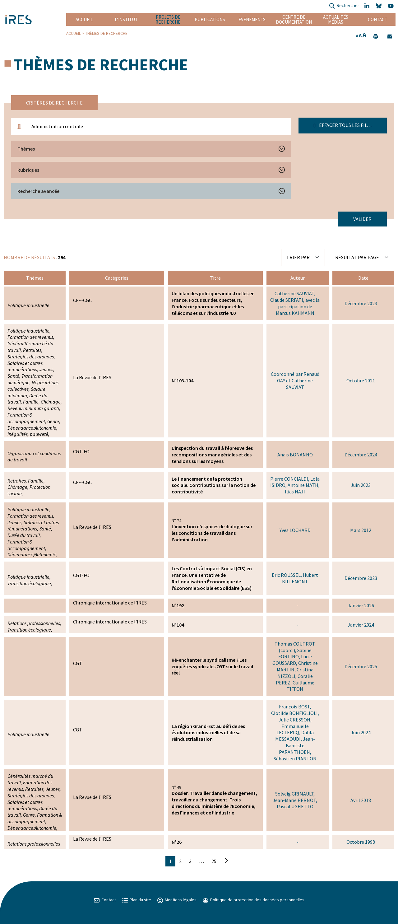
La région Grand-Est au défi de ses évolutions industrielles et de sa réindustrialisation (208, 732)
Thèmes (26, 149)
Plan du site (136, 900)
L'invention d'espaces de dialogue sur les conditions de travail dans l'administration (212, 533)
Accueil (84, 19)
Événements (252, 19)
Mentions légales (177, 900)
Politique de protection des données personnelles (253, 900)
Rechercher (344, 6)
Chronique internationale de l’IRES (110, 603)
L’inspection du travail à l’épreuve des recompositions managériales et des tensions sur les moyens (212, 454)
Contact (377, 19)
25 (213, 861)
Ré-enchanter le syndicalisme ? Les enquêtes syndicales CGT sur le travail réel (212, 666)
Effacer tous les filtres (346, 125)
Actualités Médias (335, 19)
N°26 (177, 842)
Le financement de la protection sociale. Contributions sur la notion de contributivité (214, 485)
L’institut (126, 19)
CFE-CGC (82, 300)
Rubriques (28, 170)
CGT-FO (81, 451)
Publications (210, 19)
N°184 (178, 625)
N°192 (178, 605)
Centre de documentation (294, 19)
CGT (77, 663)
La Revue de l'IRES (92, 377)
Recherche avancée (38, 191)
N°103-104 (182, 380)
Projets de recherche (167, 19)
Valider (362, 219)
